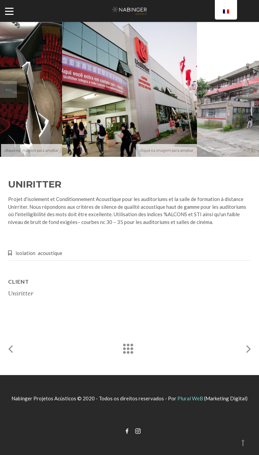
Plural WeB (190, 398)
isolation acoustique (39, 253)
